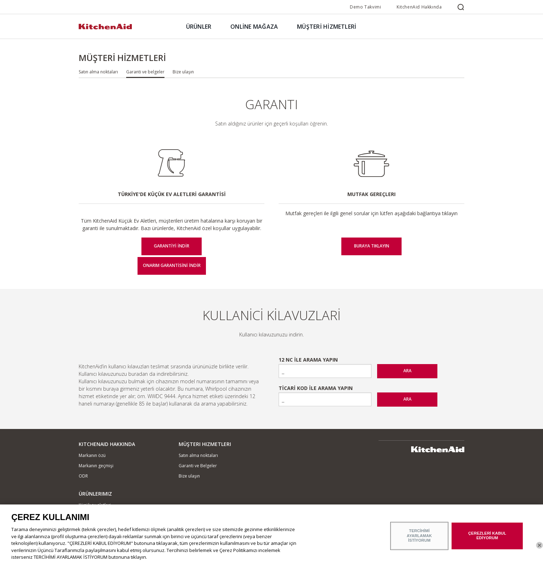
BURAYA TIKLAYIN (371, 246)
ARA (407, 371)
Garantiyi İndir (171, 246)
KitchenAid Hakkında (419, 7)
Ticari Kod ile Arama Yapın (316, 388)
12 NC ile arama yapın (308, 359)
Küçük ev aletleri (95, 505)
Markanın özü (92, 455)
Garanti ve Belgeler (198, 466)
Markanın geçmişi (96, 466)
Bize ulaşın (183, 72)
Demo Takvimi (365, 7)
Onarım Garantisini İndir (172, 265)
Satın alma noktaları (98, 72)
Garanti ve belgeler (145, 72)
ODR (83, 476)
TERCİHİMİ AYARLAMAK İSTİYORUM (419, 539)
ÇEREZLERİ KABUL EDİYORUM (487, 539)
